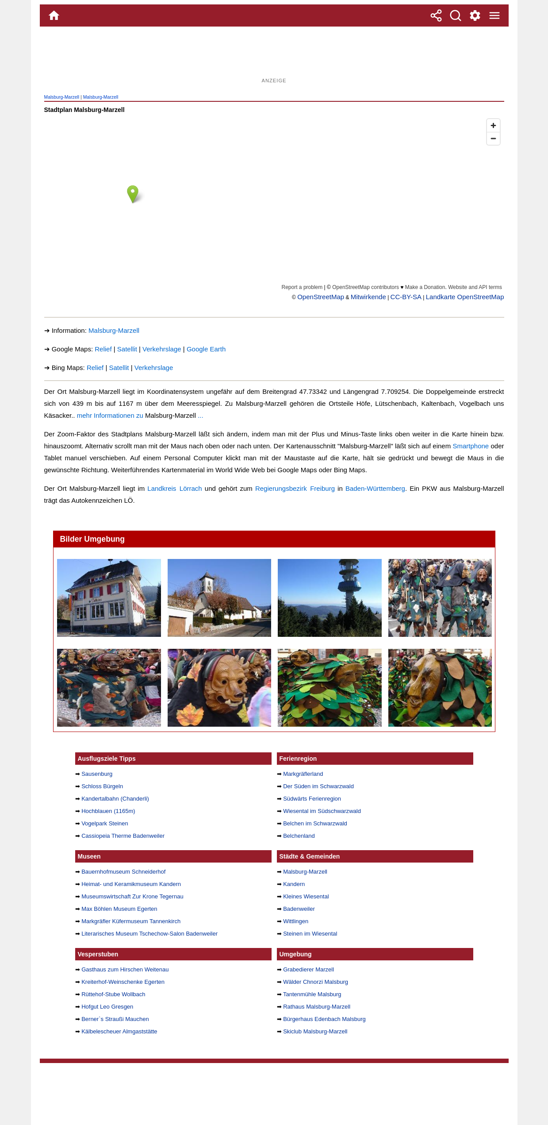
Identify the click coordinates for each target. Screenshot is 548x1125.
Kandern (294, 884)
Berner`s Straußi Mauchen (115, 1019)
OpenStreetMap (320, 297)
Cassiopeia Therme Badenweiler (123, 835)
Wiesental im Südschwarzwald (322, 811)
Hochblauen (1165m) (108, 811)
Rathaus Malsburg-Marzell (316, 1006)
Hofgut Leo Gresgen (107, 1006)
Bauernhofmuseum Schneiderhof (123, 871)
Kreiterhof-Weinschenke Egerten (123, 982)
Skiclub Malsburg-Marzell (315, 1031)
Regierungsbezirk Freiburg (295, 488)
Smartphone (470, 446)
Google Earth (206, 349)
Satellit (127, 349)
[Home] (54, 15)
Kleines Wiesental (306, 896)
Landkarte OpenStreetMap (465, 297)
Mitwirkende (368, 297)
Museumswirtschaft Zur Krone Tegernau (132, 896)
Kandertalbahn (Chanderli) (115, 798)
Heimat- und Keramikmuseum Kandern (131, 884)
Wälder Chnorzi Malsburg (315, 982)
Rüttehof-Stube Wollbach (113, 994)
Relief (103, 349)
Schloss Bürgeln (102, 786)
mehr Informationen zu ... (140, 415)
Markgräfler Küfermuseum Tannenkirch (130, 921)
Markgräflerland (303, 774)
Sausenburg (96, 774)
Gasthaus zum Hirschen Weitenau (125, 969)
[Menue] (494, 15)
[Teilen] (436, 15)
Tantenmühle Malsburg (312, 994)
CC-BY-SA (406, 297)
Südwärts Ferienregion (312, 798)
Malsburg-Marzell (62, 97)
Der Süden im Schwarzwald (318, 786)
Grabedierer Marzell (308, 969)
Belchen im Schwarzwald (315, 823)
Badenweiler (299, 908)
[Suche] (455, 15)
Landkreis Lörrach (174, 488)
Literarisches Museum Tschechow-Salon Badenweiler (149, 933)
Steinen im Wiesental (310, 933)
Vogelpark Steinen (104, 823)
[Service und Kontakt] (475, 15)
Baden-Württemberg (375, 488)
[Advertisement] (274, 55)
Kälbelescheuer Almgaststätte (119, 1031)
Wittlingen (295, 921)
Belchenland (299, 835)
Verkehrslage (161, 349)
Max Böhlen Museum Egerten (119, 908)
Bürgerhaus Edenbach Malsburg (324, 1019)
